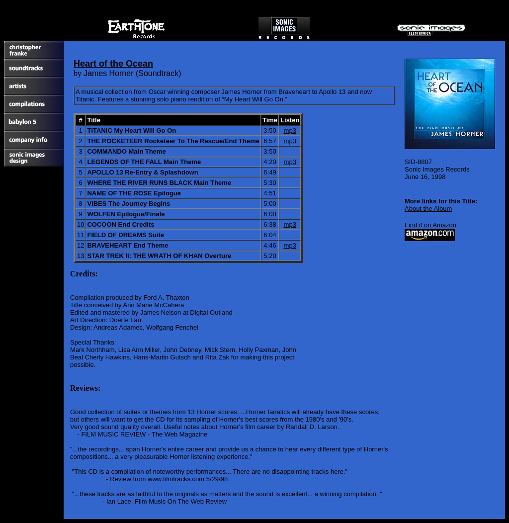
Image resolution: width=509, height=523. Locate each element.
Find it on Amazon (430, 225)
